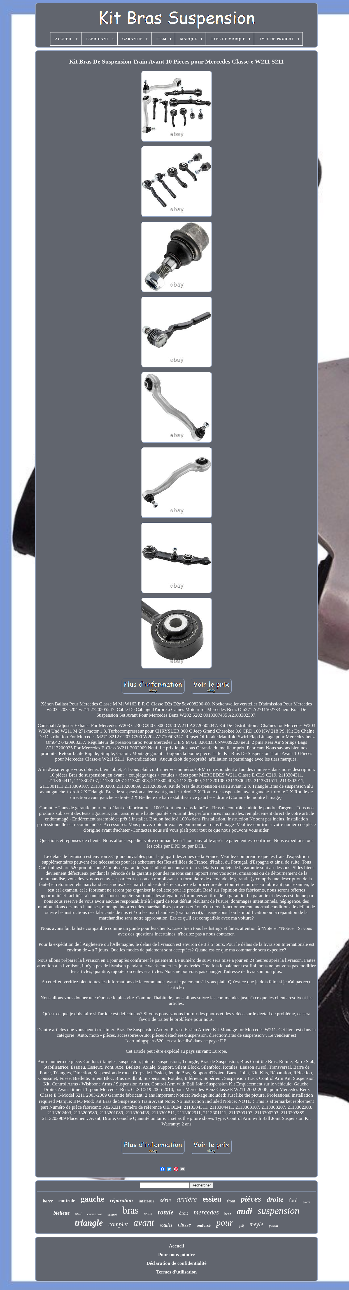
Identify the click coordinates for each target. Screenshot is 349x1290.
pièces (251, 1198)
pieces (306, 1202)
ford (293, 1200)
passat (273, 1225)
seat (78, 1214)
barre (48, 1200)
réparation (121, 1200)
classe (184, 1225)
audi (244, 1211)
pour (224, 1223)
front (231, 1201)
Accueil (176, 1246)
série (165, 1200)
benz (227, 1214)
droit (183, 1213)
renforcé (204, 1225)
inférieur (147, 1201)
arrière (186, 1199)
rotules (166, 1225)
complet (118, 1224)
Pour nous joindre (176, 1254)
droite (275, 1199)
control (112, 1214)
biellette (61, 1213)
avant (144, 1223)
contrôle (67, 1200)
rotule (165, 1212)
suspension (278, 1210)
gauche (92, 1199)
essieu (212, 1199)
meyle (256, 1224)
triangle (89, 1223)
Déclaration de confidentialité (176, 1263)
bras (130, 1210)
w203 (148, 1214)
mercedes (206, 1212)
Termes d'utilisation (176, 1272)
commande (94, 1214)
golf (241, 1226)
